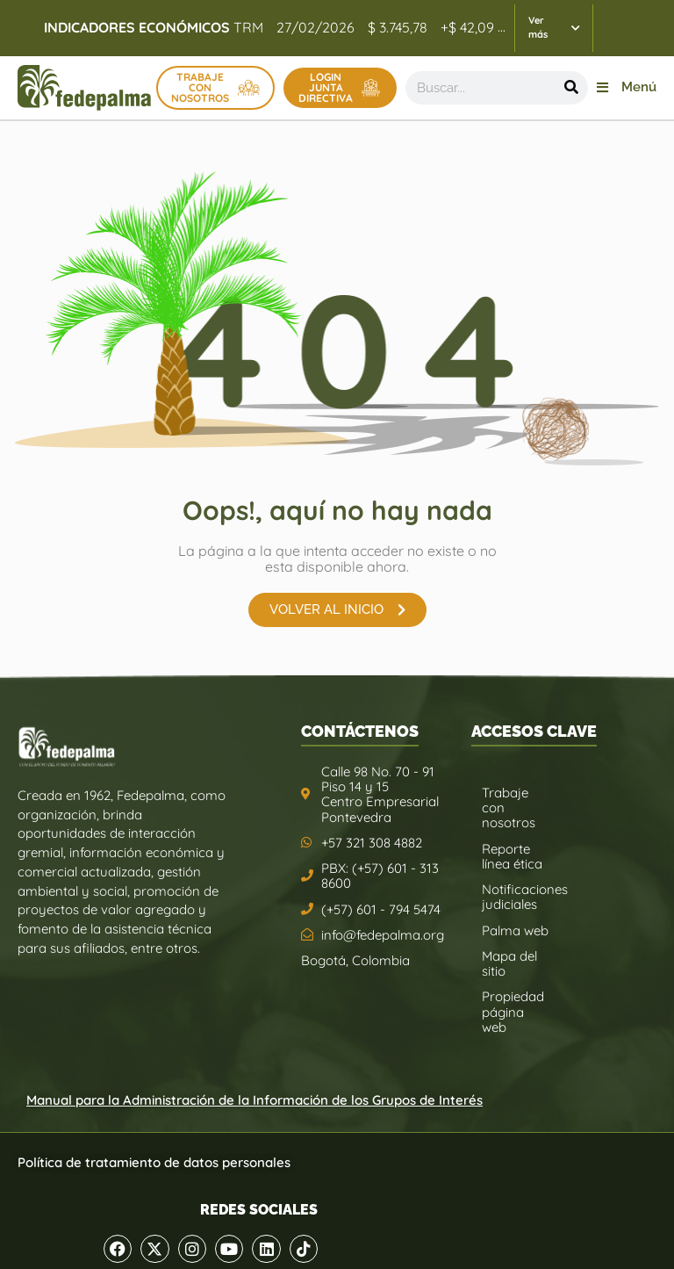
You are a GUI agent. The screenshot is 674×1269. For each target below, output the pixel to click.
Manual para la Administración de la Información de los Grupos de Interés (254, 1100)
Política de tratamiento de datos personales (154, 1162)
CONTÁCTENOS (360, 731)
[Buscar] (571, 88)
